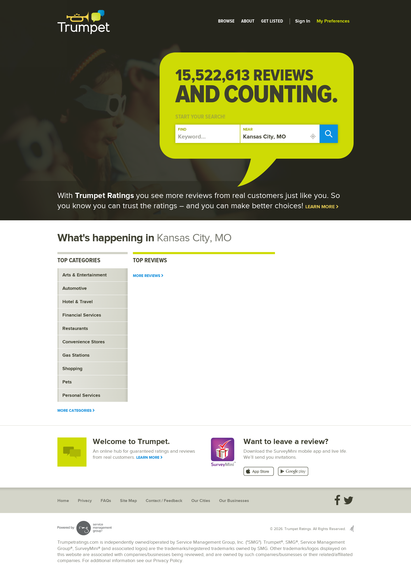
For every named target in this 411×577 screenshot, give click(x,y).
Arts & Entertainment (84, 275)
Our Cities (200, 500)
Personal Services (81, 395)
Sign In (302, 21)
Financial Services (81, 315)
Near (248, 129)
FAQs (106, 500)
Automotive (74, 288)
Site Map (128, 500)
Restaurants (75, 329)
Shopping (72, 369)
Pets (67, 382)
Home (63, 500)
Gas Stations (76, 355)
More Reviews (148, 276)
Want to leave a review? (286, 441)
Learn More (322, 207)
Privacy (85, 500)
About (248, 21)
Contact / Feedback (164, 500)
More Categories (76, 410)
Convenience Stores (83, 342)
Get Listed (272, 21)
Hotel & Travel (77, 302)
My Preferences (333, 21)
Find (182, 129)
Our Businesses (234, 500)
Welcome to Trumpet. (131, 441)
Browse (226, 21)
